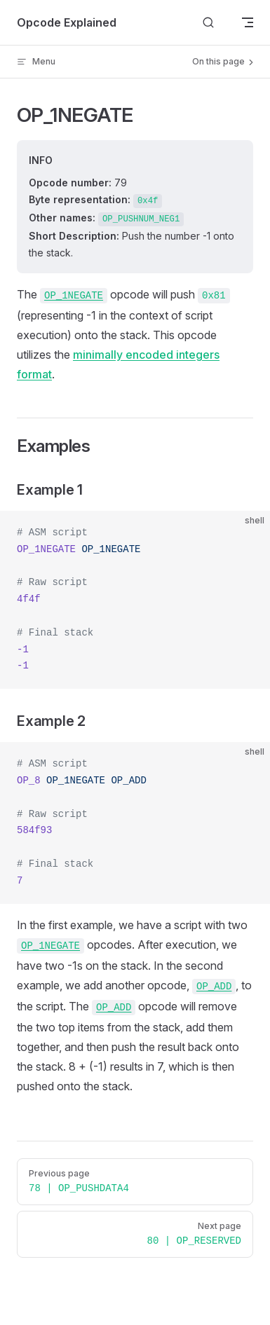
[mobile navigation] (247, 22)
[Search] (208, 23)
